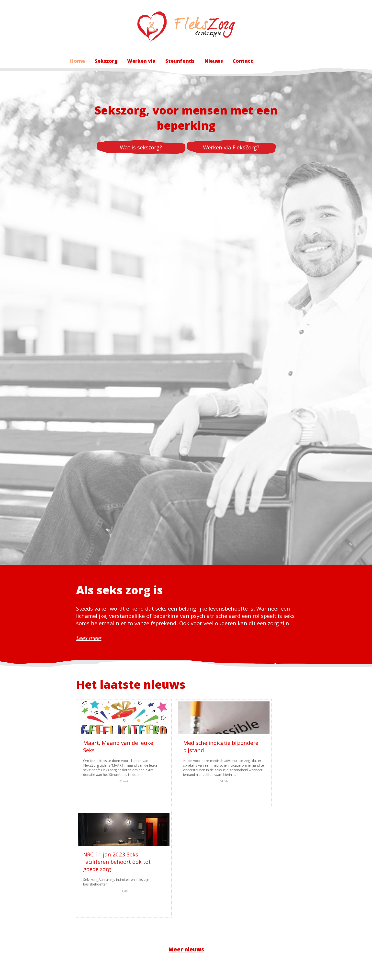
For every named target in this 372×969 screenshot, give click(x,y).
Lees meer (88, 637)
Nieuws (213, 61)
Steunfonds (179, 61)
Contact (243, 61)
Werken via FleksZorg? (231, 147)
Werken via (141, 61)
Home (77, 61)
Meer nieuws (186, 838)
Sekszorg (106, 61)
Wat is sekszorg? (141, 147)
